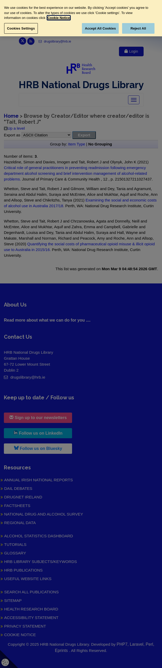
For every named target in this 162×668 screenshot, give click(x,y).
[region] (81, 18)
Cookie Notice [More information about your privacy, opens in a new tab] (58, 18)
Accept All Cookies (100, 28)
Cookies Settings (21, 28)
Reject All (138, 28)
